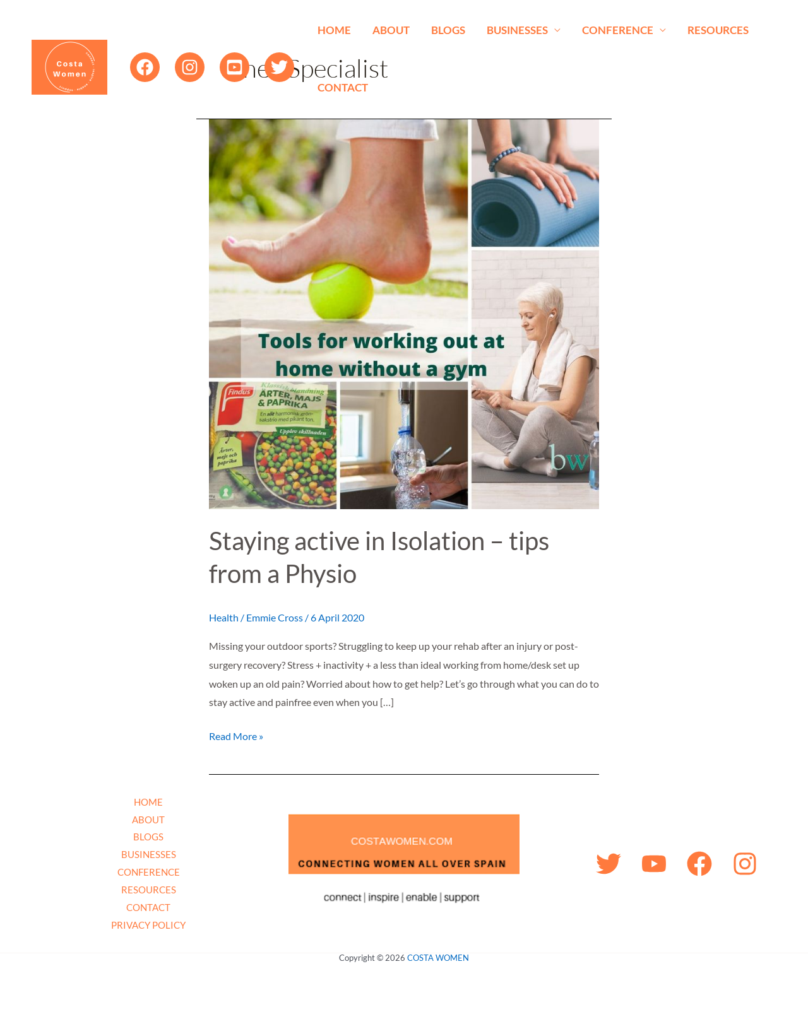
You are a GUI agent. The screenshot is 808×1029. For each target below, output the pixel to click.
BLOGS (448, 30)
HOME (334, 30)
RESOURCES (718, 30)
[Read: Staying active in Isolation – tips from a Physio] (404, 313)
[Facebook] (145, 67)
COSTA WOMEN (438, 958)
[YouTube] (234, 67)
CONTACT (343, 87)
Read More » (236, 734)
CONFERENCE (617, 30)
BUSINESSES (517, 30)
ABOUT (391, 30)
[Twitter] (279, 67)
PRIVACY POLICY (148, 925)
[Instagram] (190, 67)
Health (224, 617)
